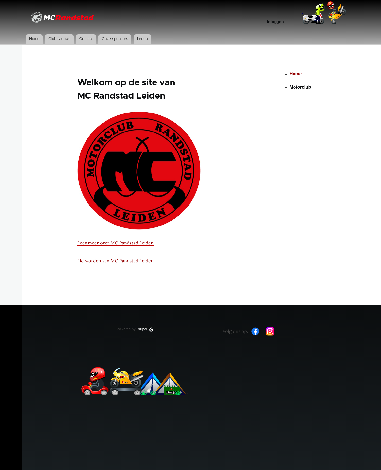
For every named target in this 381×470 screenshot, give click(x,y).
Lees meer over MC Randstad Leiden (115, 243)
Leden (142, 39)
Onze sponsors (115, 39)
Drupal (142, 329)
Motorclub (300, 87)
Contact (86, 39)
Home (34, 39)
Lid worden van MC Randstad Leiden (116, 260)
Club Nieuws (59, 39)
